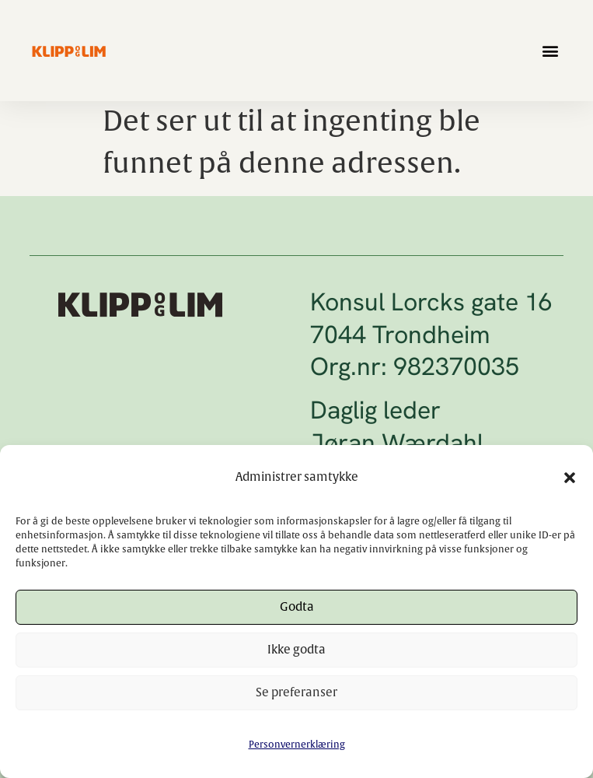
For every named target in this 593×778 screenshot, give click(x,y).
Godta (297, 607)
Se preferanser (296, 692)
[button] (569, 477)
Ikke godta (296, 650)
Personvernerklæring (297, 744)
